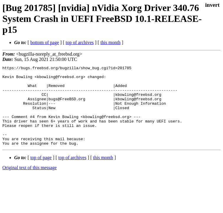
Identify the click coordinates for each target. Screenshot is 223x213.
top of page (41, 173)
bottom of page (44, 42)
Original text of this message (29, 183)
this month (110, 42)
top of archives (80, 42)
